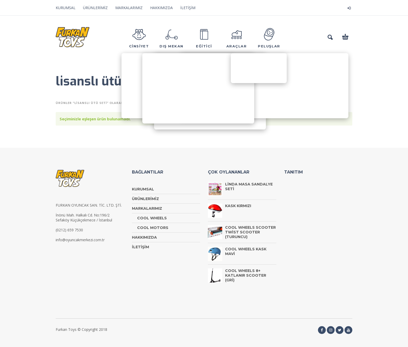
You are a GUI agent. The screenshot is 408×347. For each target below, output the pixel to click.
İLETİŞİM (187, 7)
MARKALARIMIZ (129, 7)
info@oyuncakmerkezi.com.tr (80, 239)
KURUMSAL (65, 7)
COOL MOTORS (152, 227)
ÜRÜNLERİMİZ (95, 7)
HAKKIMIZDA (161, 7)
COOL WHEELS (152, 218)
